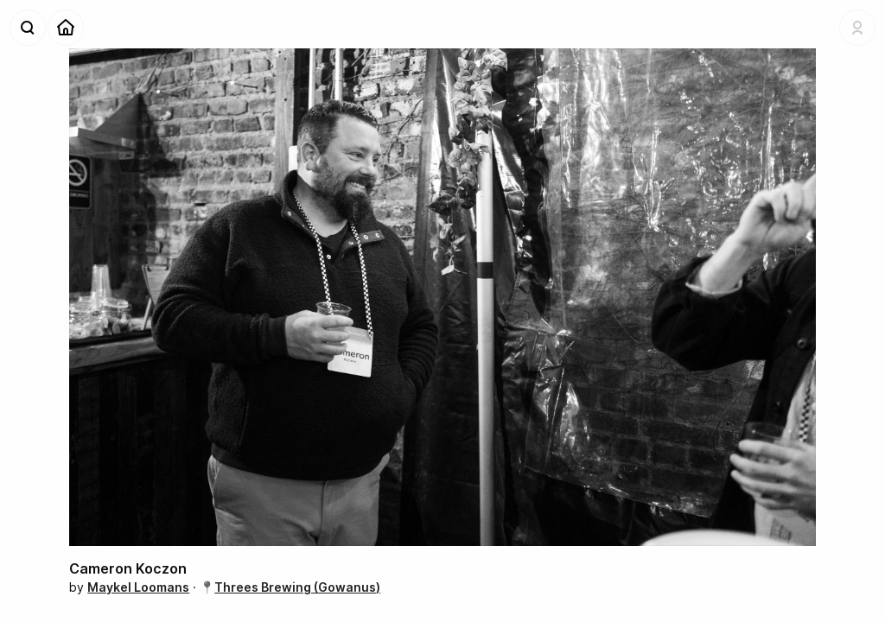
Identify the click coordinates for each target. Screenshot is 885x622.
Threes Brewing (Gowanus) (297, 587)
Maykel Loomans (138, 587)
